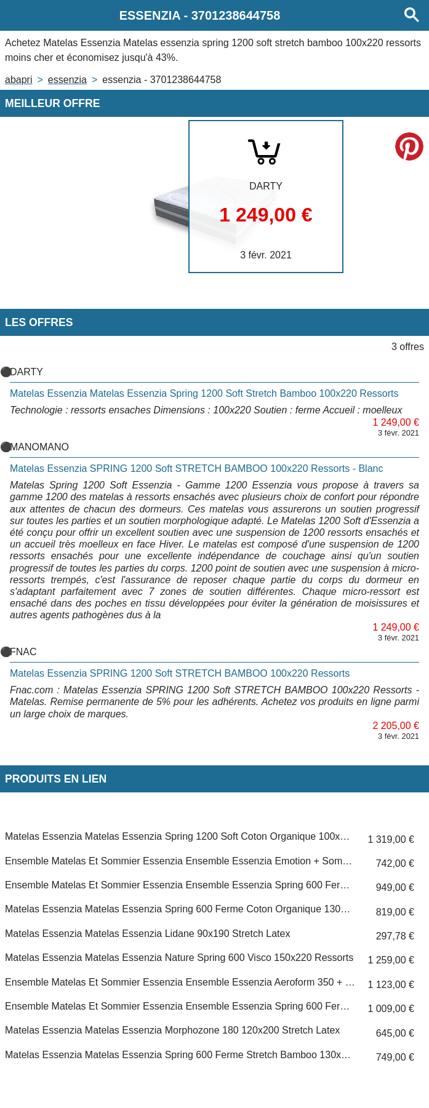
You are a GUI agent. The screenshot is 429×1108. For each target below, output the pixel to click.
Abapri (18, 79)
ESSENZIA (67, 79)
